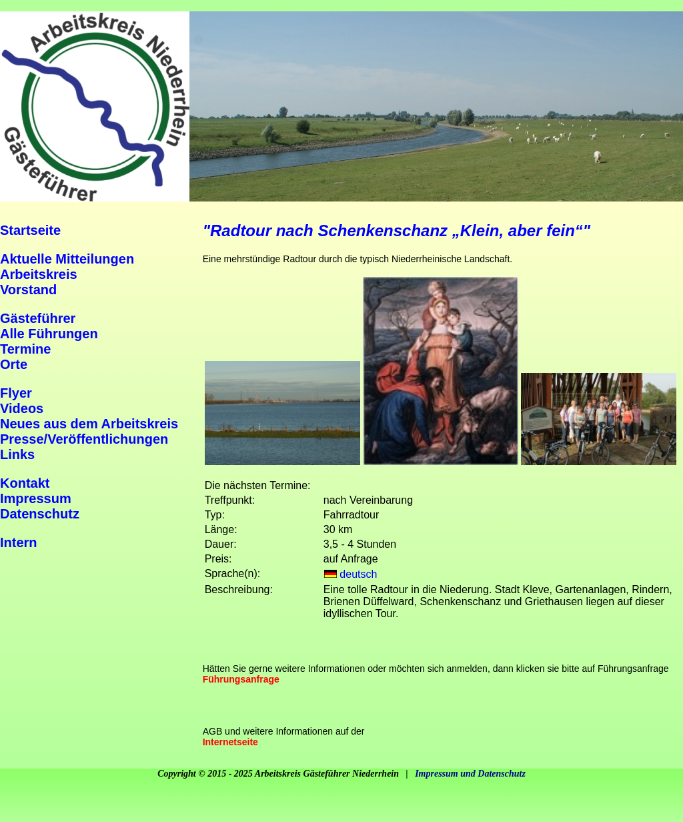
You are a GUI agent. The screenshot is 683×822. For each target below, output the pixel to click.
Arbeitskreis (38, 274)
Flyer (16, 393)
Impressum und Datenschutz (470, 774)
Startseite (30, 230)
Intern (18, 542)
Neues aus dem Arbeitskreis (89, 423)
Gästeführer (37, 318)
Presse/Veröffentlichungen (84, 439)
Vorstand (28, 289)
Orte (13, 364)
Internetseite (230, 742)
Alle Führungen (49, 333)
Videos (21, 408)
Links (17, 454)
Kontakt (24, 483)
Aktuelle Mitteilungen (67, 259)
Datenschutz (39, 513)
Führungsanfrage (241, 679)
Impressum (35, 498)
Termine (25, 349)
